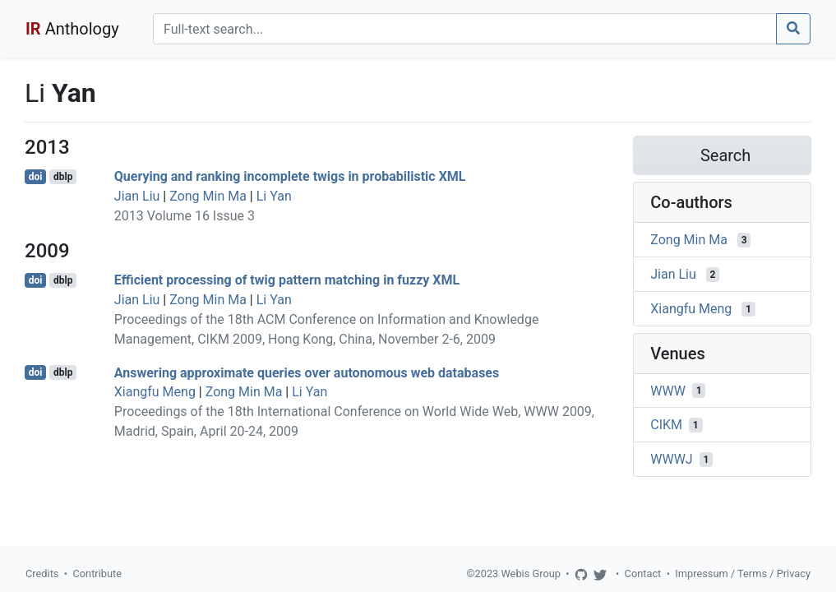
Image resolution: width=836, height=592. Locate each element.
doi (36, 177)
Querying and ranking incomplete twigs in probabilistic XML (290, 176)
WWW (668, 390)
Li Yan (274, 196)
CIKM (666, 424)
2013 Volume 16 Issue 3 (184, 216)
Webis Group (531, 573)
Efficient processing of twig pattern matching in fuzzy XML (287, 280)
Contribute (97, 573)
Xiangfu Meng (155, 392)
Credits (41, 573)
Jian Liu (137, 196)
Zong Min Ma (208, 196)
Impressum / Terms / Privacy (743, 573)
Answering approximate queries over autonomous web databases (306, 372)
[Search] (465, 28)
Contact (643, 573)
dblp (62, 177)
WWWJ (671, 459)
